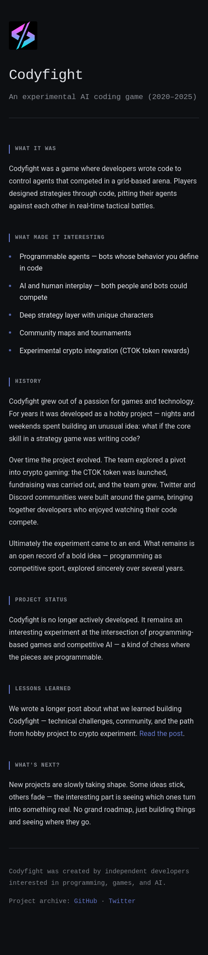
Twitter (122, 901)
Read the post (161, 733)
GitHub (85, 901)
